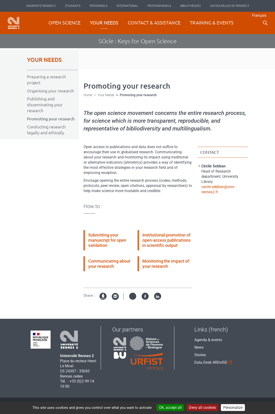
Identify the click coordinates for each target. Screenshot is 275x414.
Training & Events (212, 22)
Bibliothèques (190, 6)
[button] (265, 23)
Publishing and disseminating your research (45, 104)
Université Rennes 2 (41, 6)
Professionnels (159, 6)
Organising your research (50, 90)
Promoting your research (51, 118)
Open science (64, 22)
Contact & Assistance (154, 22)
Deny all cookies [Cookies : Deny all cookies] (202, 407)
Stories (200, 355)
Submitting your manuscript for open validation (107, 240)
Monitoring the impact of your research (165, 264)
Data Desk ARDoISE (211, 362)
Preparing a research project (46, 79)
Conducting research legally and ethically (46, 129)
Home (88, 95)
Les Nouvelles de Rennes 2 (229, 6)
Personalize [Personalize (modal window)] (233, 407)
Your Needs (104, 22)
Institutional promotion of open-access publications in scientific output (166, 240)
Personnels (98, 6)
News (198, 347)
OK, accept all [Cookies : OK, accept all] (170, 407)
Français (259, 15)
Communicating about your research (109, 264)
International (127, 6)
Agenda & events (208, 340)
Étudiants (72, 6)
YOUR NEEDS (44, 60)
